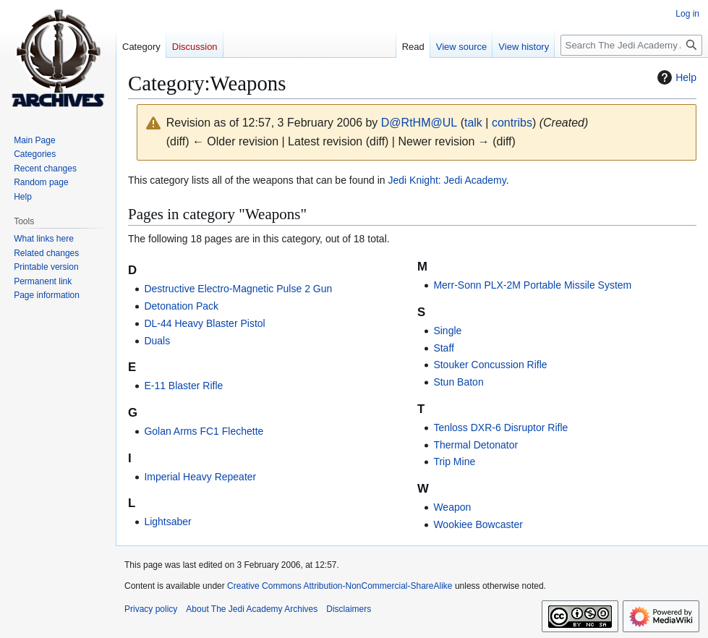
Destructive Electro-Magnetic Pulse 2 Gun (238, 288)
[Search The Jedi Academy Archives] (631, 45)
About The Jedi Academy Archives (251, 609)
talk (473, 122)
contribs (512, 122)
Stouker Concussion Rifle (490, 364)
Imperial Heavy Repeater (200, 476)
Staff (443, 348)
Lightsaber (167, 521)
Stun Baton (458, 382)
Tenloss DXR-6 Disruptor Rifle (500, 427)
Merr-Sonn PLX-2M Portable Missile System (532, 285)
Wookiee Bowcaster (477, 524)
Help (675, 77)
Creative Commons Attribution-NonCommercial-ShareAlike (339, 586)
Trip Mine (454, 461)
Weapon (452, 507)
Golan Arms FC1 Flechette (203, 431)
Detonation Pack (181, 306)
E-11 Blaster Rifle (183, 385)
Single (447, 330)
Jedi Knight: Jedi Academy (447, 180)
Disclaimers (348, 609)
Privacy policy (150, 609)
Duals (157, 340)
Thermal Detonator (475, 445)
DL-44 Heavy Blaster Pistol (204, 323)
